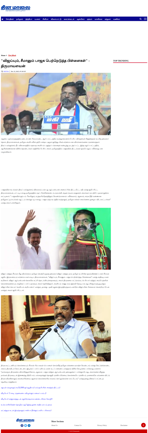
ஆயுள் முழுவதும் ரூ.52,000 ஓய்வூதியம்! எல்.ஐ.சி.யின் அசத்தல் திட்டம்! (30, 387)
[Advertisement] (69, 37)
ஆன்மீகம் (80, 19)
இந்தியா (28, 19)
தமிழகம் (19, 19)
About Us (54, 425)
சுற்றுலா (108, 19)
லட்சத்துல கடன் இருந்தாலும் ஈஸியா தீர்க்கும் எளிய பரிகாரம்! (26, 410)
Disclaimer (123, 425)
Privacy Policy (102, 425)
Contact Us (78, 425)
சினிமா (45, 19)
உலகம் (37, 19)
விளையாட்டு (56, 19)
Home (3, 55)
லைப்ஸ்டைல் (69, 19)
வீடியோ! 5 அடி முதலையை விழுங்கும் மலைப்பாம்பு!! (23, 393)
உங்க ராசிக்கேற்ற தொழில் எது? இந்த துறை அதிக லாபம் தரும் (26, 404)
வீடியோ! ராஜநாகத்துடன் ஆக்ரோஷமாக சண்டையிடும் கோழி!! (26, 399)
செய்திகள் (10, 19)
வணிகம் (116, 19)
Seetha (6, 71)
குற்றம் (89, 19)
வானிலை (98, 19)
